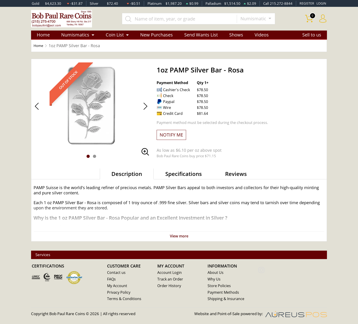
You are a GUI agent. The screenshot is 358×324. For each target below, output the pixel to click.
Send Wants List (201, 37)
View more (179, 238)
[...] (183, 20)
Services (45, 255)
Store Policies (219, 286)
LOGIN (321, 3)
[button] (88, 158)
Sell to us (311, 37)
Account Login (169, 273)
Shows (236, 37)
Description (126, 176)
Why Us (214, 280)
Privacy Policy (119, 293)
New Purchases (156, 37)
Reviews (236, 176)
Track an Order (170, 280)
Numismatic (257, 20)
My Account (117, 286)
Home (43, 37)
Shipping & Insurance (226, 299)
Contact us (116, 273)
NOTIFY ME (171, 137)
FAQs (111, 280)
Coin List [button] (115, 37)
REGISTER (306, 3)
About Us (216, 273)
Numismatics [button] (75, 37)
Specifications (183, 176)
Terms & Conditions (124, 299)
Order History (169, 286)
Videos (262, 37)
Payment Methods (224, 293)
